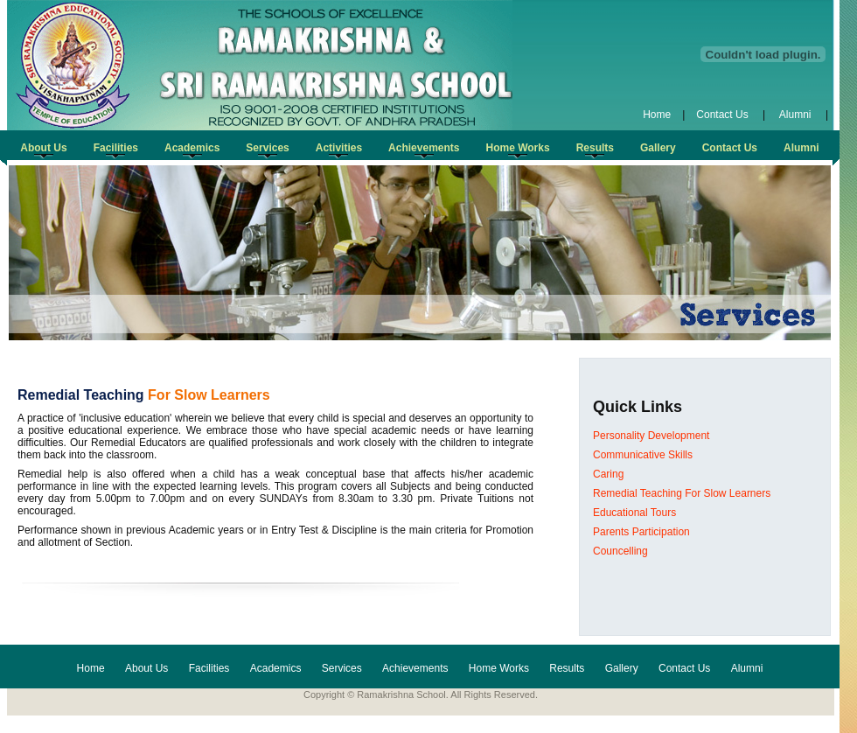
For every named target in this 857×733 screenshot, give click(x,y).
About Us (146, 668)
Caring (608, 474)
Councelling (620, 551)
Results (566, 668)
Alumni (795, 114)
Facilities (209, 668)
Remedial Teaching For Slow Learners (681, 493)
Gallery (621, 668)
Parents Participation (641, 532)
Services (342, 668)
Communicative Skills (643, 455)
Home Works (499, 668)
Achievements (415, 668)
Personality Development (651, 435)
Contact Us (723, 114)
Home (657, 114)
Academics (276, 668)
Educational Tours (634, 512)
